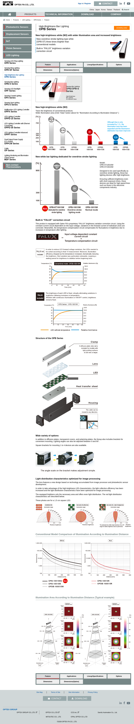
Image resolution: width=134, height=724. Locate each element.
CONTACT (56, 698)
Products (16, 20)
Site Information (73, 692)
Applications (71, 65)
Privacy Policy (93, 692)
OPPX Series (18, 111)
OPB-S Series (18, 83)
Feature (48, 65)
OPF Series (18, 90)
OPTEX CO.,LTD (51, 712)
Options (119, 65)
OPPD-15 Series (18, 117)
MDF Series (18, 157)
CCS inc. (74, 712)
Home (8, 20)
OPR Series (18, 62)
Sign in (80, 3)
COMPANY (116, 14)
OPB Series (18, 76)
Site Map (39, 692)
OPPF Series (18, 133)
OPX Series (18, 97)
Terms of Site (55, 692)
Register (88, 3)
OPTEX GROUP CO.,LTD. (26, 712)
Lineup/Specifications (95, 65)
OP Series (18, 149)
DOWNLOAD (87, 14)
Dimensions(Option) (71, 70)
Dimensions (47, 70)
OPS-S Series (18, 104)
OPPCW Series (18, 141)
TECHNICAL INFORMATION (58, 14)
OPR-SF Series (18, 69)
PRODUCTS (30, 14)
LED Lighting (26, 20)
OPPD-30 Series (18, 125)
